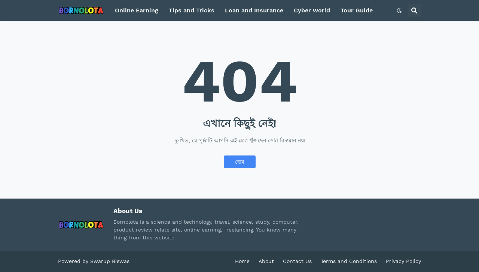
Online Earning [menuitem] (136, 10)
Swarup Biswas (109, 261)
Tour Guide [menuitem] (357, 10)
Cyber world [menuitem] (312, 10)
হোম (239, 162)
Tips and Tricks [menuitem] (191, 10)
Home (242, 261)
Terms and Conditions (349, 261)
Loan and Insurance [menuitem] (254, 10)
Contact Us (297, 261)
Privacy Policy (403, 261)
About (266, 261)
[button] (399, 10)
